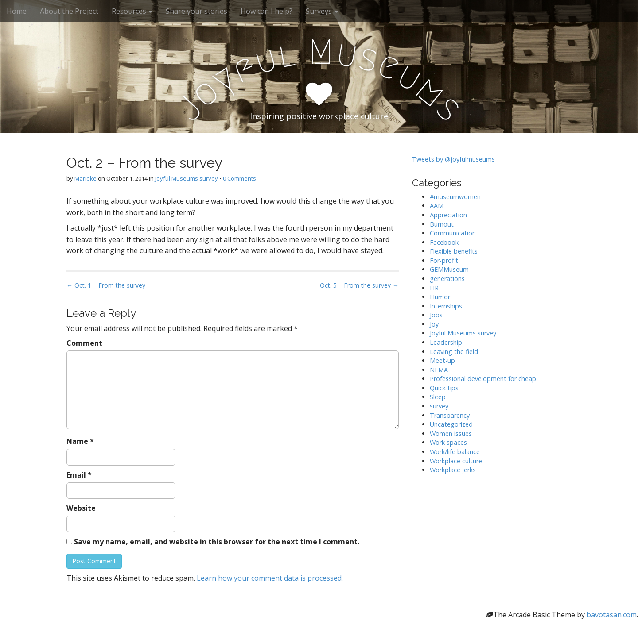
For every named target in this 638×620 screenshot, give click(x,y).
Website (81, 508)
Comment (84, 343)
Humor (440, 297)
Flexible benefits (454, 251)
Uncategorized (451, 424)
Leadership (446, 342)
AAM (436, 205)
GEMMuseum (449, 269)
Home (17, 11)
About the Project (69, 11)
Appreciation (448, 215)
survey (439, 406)
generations (447, 278)
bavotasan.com (612, 615)
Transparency (450, 415)
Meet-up (442, 360)
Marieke (85, 178)
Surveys (322, 11)
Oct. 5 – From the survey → (359, 285)
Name (80, 441)
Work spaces (448, 442)
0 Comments (239, 178)
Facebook (444, 242)
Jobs (436, 315)
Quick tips (444, 388)
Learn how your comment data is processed (269, 578)
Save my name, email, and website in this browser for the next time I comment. (216, 542)
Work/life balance (455, 451)
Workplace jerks (453, 470)
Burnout (442, 224)
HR (434, 288)
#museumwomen (455, 197)
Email (79, 475)
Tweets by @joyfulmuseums (453, 159)
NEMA (439, 370)
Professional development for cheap (483, 378)
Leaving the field (454, 351)
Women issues (451, 433)
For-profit (444, 260)
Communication (453, 233)
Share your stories (196, 11)
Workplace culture (456, 461)
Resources (132, 11)
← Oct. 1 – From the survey (105, 285)
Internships (446, 306)
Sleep (438, 397)
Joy (434, 324)
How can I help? (266, 11)
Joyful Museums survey (186, 178)
